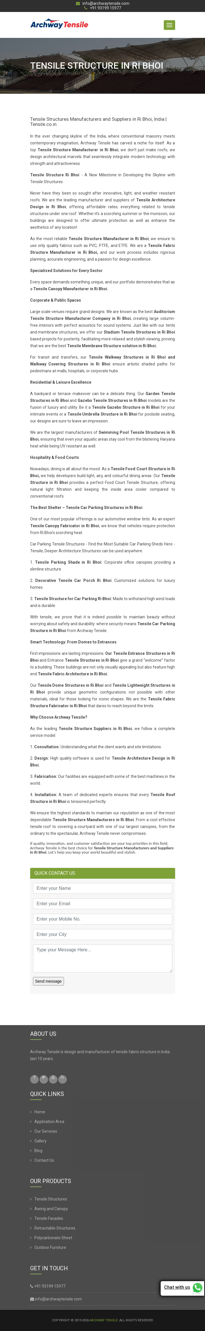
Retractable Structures (54, 1230)
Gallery (40, 1143)
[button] (169, 25)
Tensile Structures (50, 1201)
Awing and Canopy (51, 1211)
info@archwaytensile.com (102, 3)
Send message (48, 981)
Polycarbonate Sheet (53, 1240)
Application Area (49, 1124)
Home (39, 1114)
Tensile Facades (48, 1220)
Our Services (45, 1133)
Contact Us (44, 1162)
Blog (38, 1153)
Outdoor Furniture (50, 1250)
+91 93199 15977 (102, 8)
